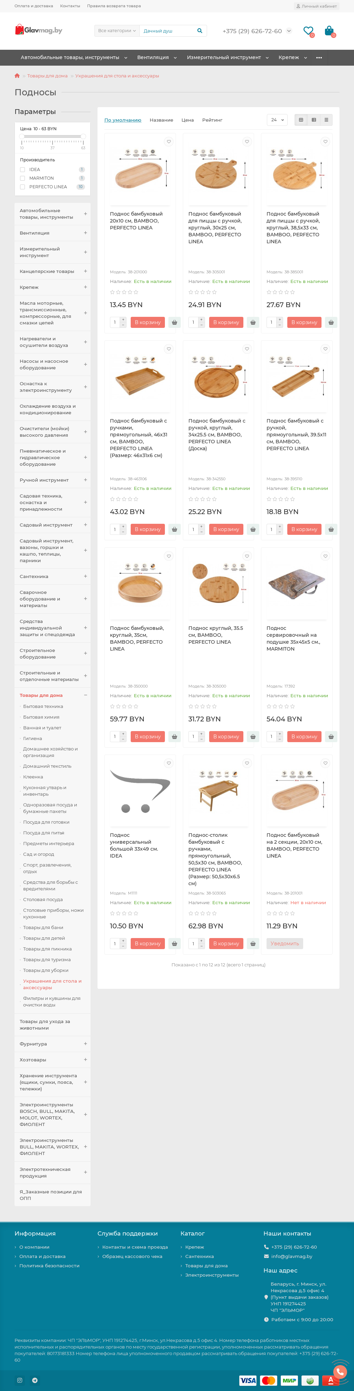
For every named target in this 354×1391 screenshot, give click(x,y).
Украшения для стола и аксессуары (117, 75)
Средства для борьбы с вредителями (50, 885)
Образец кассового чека (132, 1256)
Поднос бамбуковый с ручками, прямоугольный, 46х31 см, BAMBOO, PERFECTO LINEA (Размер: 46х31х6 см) (138, 438)
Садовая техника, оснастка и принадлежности (55, 503)
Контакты (70, 5)
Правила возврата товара (114, 5)
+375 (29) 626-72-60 (294, 1247)
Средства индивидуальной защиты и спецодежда (55, 628)
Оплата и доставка (34, 5)
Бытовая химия (41, 717)
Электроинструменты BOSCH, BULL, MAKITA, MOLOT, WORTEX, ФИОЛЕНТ (55, 1114)
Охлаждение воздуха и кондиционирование (48, 409)
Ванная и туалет (42, 727)
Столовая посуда (43, 899)
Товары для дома (47, 75)
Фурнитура (55, 1044)
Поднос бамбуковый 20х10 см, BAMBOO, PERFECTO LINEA (136, 221)
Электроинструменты (212, 1275)
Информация (35, 1233)
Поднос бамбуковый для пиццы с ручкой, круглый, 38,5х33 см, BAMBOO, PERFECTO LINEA (293, 228)
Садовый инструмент (55, 525)
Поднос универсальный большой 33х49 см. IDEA (134, 845)
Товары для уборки (45, 970)
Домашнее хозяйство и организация (50, 752)
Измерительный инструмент (230, 57)
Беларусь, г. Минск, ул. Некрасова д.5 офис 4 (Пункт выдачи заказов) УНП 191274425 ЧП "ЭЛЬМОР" (300, 1297)
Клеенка (33, 776)
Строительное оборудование (55, 653)
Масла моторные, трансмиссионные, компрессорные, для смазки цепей (55, 313)
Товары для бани (43, 927)
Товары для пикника (47, 949)
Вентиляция (157, 57)
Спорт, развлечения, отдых (47, 868)
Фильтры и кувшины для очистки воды (52, 1001)
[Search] (173, 31)
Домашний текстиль (47, 766)
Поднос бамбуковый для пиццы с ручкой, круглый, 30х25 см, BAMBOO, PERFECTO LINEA (215, 228)
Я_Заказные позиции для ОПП (51, 1195)
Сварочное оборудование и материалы (55, 599)
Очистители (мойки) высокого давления (55, 432)
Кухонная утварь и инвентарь (44, 791)
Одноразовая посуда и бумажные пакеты (50, 808)
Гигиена (32, 738)
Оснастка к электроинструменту (55, 387)
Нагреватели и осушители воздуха (55, 342)
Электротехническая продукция (55, 1172)
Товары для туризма (47, 959)
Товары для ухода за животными (45, 1025)
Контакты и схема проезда (135, 1247)
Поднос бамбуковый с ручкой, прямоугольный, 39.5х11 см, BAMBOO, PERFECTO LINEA (296, 435)
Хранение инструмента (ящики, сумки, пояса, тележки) (55, 1082)
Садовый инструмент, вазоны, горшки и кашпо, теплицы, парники (55, 550)
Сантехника (55, 576)
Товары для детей (44, 938)
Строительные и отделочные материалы (55, 676)
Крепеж (298, 57)
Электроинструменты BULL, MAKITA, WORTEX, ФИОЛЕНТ (55, 1147)
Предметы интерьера (48, 843)
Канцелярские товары (55, 271)
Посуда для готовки (46, 822)
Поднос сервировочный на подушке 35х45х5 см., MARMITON (293, 638)
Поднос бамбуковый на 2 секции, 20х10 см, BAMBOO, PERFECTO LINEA (294, 845)
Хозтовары (55, 1059)
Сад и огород (38, 854)
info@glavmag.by (291, 1256)
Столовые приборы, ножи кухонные (53, 913)
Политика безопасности (49, 1265)
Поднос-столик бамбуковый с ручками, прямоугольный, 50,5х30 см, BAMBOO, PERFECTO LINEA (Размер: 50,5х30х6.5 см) (215, 859)
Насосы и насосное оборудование (55, 364)
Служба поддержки (127, 1233)
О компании (34, 1247)
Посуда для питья (43, 832)
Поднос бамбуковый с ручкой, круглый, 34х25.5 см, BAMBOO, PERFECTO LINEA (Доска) (216, 435)
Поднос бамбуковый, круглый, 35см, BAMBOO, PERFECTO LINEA (137, 638)
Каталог (192, 1233)
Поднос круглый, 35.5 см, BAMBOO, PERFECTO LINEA (215, 635)
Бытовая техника (43, 706)
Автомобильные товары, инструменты (71, 57)
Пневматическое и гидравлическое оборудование (55, 458)
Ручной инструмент (55, 480)
